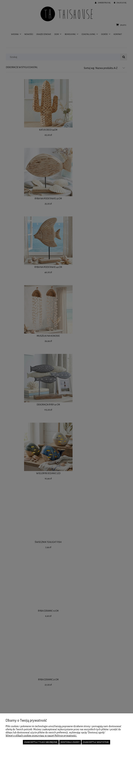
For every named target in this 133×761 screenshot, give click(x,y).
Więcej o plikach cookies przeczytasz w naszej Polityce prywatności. (41, 735)
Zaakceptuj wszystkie (96, 742)
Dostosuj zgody (70, 742)
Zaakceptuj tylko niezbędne (40, 742)
